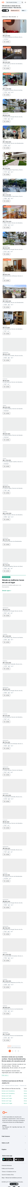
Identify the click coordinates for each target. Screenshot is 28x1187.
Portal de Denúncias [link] (7, 1165)
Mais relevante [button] (12, 16)
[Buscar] (22, 2)
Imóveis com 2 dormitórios (8, 1091)
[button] (14, 1136)
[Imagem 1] (14, 31)
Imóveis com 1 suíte (6, 1096)
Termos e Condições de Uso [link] (9, 1171)
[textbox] (14, 2)
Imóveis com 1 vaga (6, 1100)
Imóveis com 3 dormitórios (8, 1093)
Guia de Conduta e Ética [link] (8, 1174)
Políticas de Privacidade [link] (8, 1168)
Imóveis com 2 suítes (7, 1098)
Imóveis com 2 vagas (7, 1103)
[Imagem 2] (15, 31)
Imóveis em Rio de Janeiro (12, 1085)
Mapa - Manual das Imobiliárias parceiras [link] (12, 1177)
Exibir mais (5, 1075)
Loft (3, 1085)
